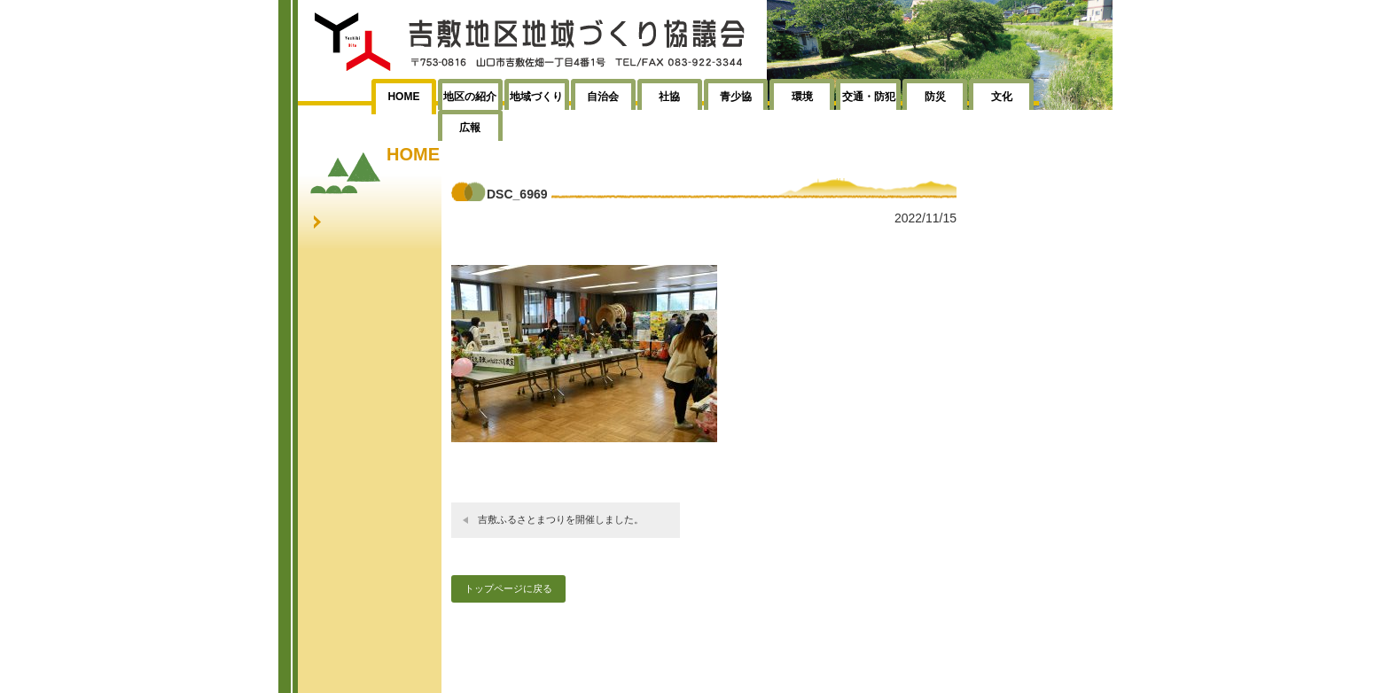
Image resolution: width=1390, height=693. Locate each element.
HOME (403, 96)
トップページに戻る (508, 588)
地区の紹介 (469, 96)
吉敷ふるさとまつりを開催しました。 (561, 519)
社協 (669, 96)
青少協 (736, 96)
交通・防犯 (868, 96)
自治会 (603, 96)
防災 (935, 96)
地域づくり (536, 96)
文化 (1001, 96)
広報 (469, 127)
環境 (802, 96)
